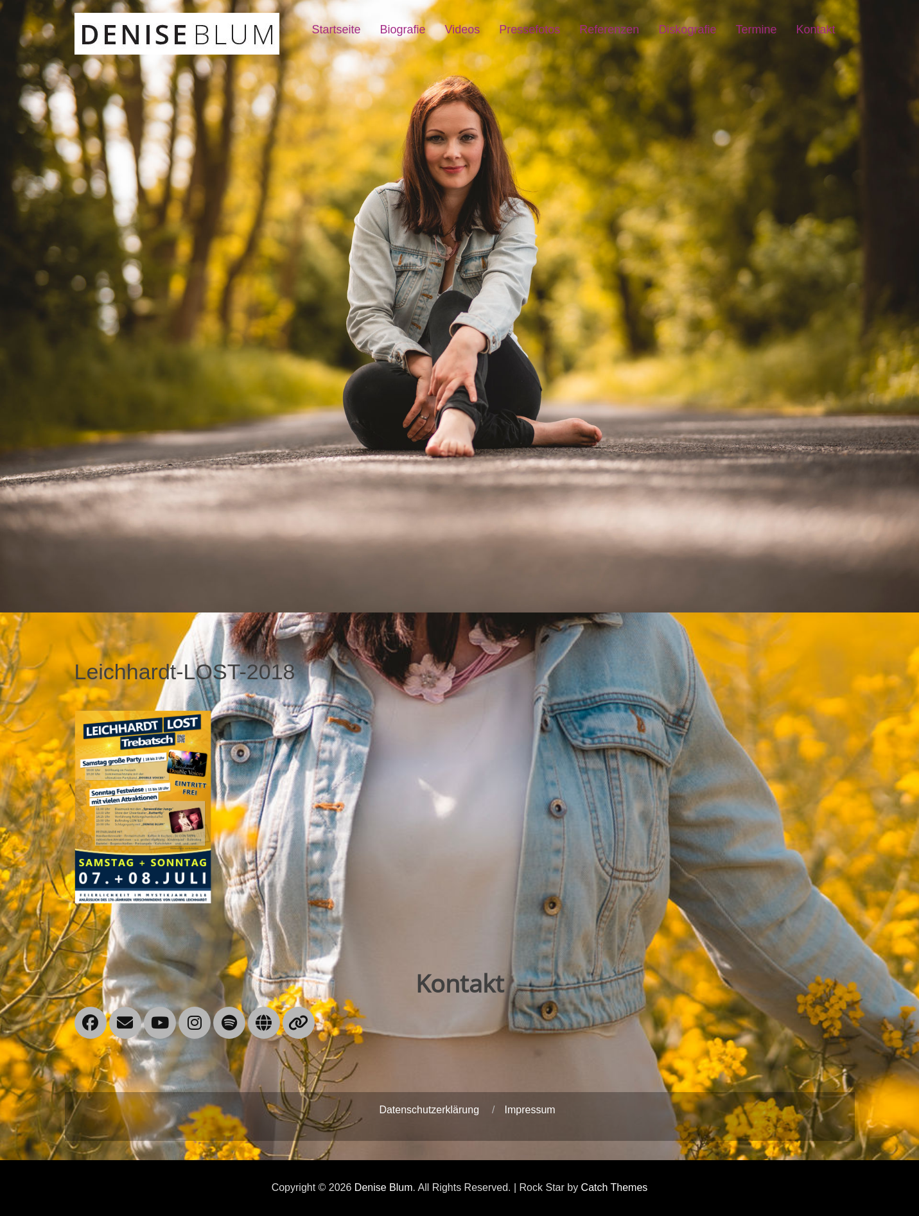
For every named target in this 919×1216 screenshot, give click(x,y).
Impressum (529, 1109)
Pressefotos (529, 29)
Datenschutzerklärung (429, 1109)
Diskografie (687, 29)
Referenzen (609, 29)
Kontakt (815, 29)
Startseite (335, 29)
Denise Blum (383, 1187)
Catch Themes (614, 1187)
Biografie (403, 29)
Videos (462, 29)
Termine (755, 29)
